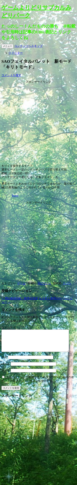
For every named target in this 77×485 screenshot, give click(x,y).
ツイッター (16, 52)
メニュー (7, 46)
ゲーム (21, 283)
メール (5, 368)
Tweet (15, 195)
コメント (8, 327)
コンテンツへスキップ (28, 45)
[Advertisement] (38, 122)
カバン (67, 283)
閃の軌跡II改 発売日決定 (19, 298)
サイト (5, 374)
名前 (4, 361)
